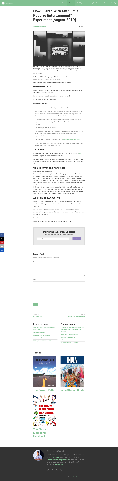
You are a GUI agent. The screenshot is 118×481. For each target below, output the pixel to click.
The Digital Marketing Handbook (39, 433)
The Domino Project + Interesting (69, 342)
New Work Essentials (39, 332)
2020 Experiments (81, 3)
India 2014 (55, 457)
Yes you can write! (38, 338)
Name (35, 279)
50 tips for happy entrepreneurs (41, 335)
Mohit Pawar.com (7, 3)
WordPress (63, 476)
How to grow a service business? (42, 341)
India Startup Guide (72, 390)
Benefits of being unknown (68, 337)
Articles (71, 3)
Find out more (59, 464)
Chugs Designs (75, 476)
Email (35, 288)
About (63, 3)
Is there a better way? (66, 340)
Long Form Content (95, 3)
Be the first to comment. (39, 26)
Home (56, 3)
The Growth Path (43, 390)
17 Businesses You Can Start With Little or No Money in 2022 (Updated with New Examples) (72, 329)
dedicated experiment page (71, 139)
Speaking (113, 3)
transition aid (54, 204)
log (80, 153)
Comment (36, 262)
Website (35, 296)
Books (105, 3)
